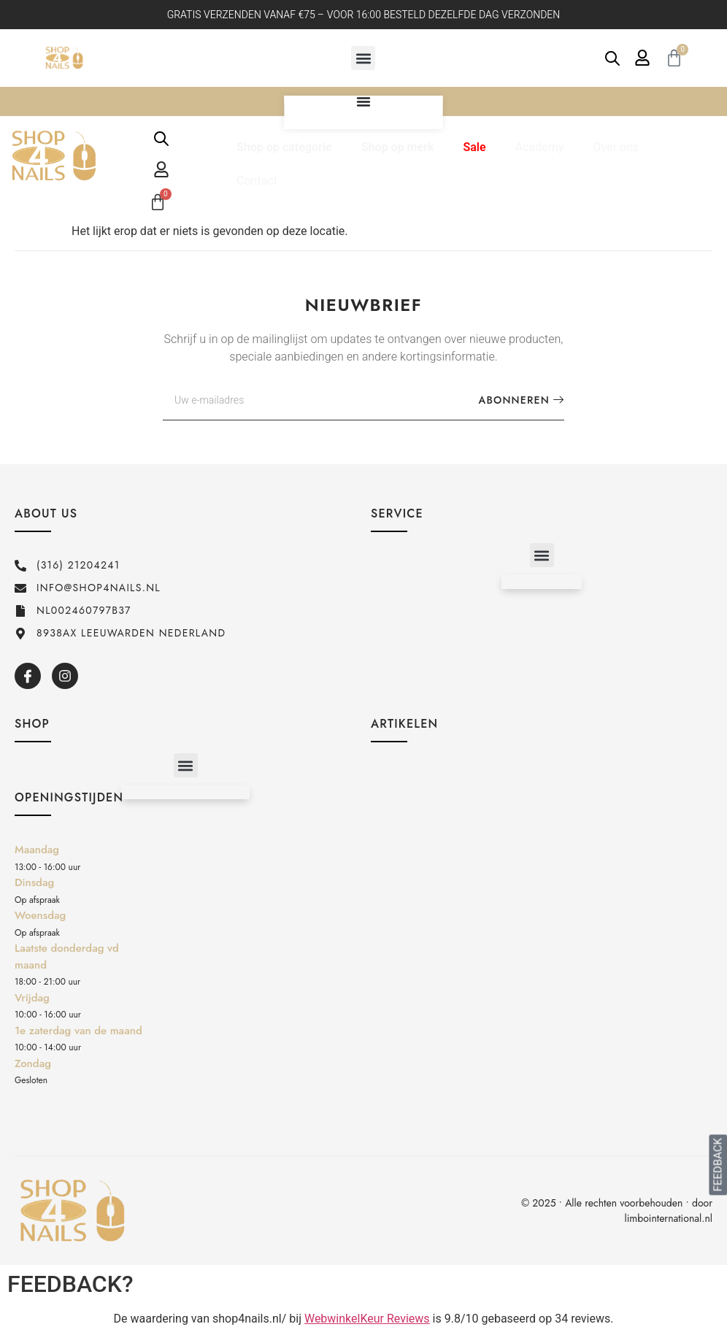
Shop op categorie (284, 147)
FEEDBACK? (70, 1284)
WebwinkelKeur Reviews (367, 1319)
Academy (539, 147)
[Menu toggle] (363, 101)
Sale (474, 147)
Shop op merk (397, 147)
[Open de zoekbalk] (612, 58)
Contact (256, 181)
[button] (363, 58)
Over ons (616, 147)
